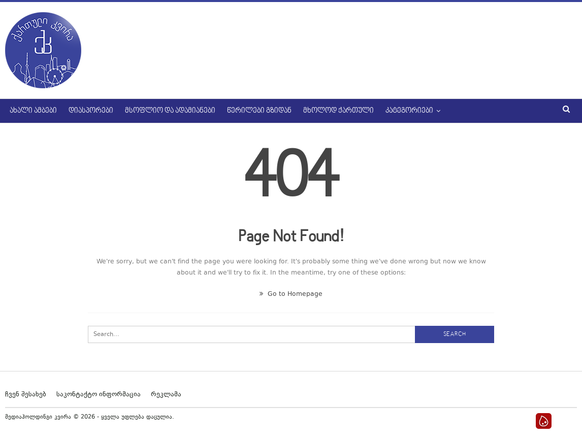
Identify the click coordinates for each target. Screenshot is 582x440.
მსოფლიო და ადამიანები (170, 111)
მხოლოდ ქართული (338, 111)
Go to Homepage (291, 294)
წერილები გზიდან (259, 111)
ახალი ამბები (33, 111)
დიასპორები (91, 111)
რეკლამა (166, 395)
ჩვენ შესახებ (25, 395)
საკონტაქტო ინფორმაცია (98, 395)
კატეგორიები (409, 111)
